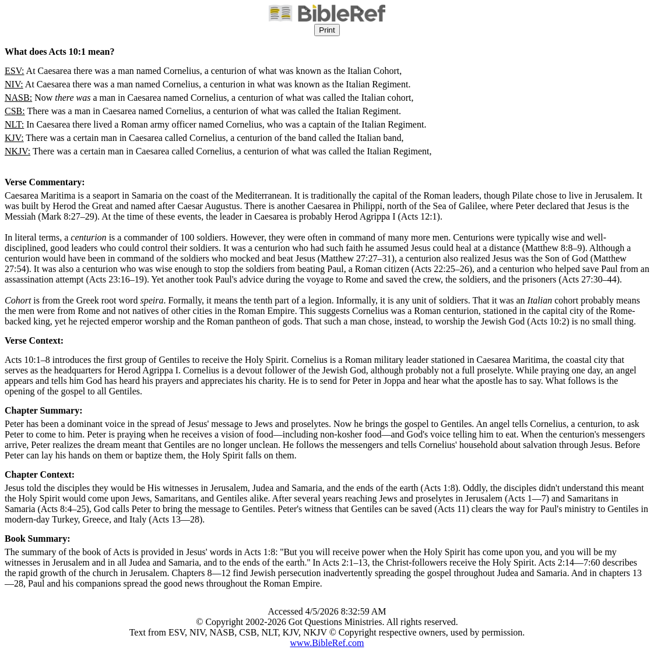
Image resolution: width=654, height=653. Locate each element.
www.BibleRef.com (327, 643)
